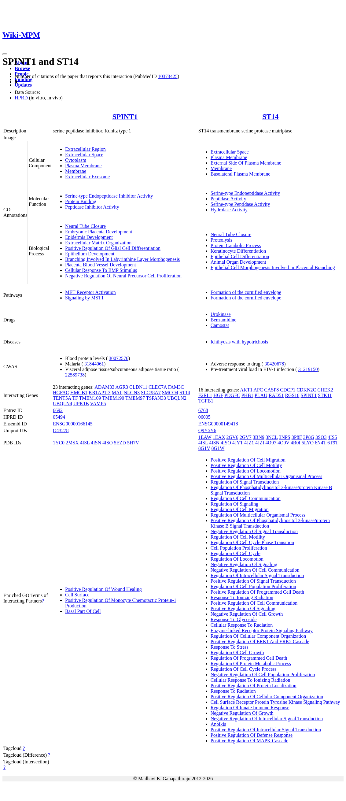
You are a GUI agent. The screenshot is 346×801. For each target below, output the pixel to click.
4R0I (295, 442)
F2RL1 (205, 395)
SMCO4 (170, 392)
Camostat (220, 325)
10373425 (168, 76)
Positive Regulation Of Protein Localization (253, 685)
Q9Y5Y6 (207, 430)
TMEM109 (90, 398)
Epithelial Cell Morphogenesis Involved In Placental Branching (273, 267)
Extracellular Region (85, 149)
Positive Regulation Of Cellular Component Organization (267, 696)
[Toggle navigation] (4, 54)
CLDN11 (138, 387)
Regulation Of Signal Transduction (245, 481)
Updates (23, 84)
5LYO (308, 442)
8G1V (204, 448)
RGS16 (292, 395)
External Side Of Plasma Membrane (246, 162)
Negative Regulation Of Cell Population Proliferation (263, 674)
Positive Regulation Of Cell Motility (246, 465)
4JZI (259, 442)
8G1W (218, 448)
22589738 (75, 374)
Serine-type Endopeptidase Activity (245, 193)
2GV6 (232, 437)
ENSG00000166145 (73, 423)
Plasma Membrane (83, 165)
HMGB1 (78, 392)
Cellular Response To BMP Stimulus (101, 270)
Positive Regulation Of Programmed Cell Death (257, 592)
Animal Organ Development (238, 262)
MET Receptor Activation (90, 292)
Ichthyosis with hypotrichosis (239, 341)
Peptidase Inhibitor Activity (92, 207)
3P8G (308, 437)
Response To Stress (229, 647)
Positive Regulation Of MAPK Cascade (249, 740)
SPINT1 (125, 117)
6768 (203, 410)
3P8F (297, 437)
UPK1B (81, 403)
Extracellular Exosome (87, 176)
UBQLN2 (176, 398)
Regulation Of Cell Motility (238, 537)
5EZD (120, 442)
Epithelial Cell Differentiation (240, 256)
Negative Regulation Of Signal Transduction (254, 531)
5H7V (133, 442)
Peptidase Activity (228, 198)
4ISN (96, 442)
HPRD (21, 97)
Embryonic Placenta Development (98, 231)
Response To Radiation (233, 691)
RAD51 (276, 395)
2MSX (72, 442)
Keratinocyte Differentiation (238, 251)
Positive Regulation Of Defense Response (252, 735)
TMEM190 (113, 398)
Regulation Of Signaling (234, 503)
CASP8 (271, 389)
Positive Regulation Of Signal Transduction (253, 581)
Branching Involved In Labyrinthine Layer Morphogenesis (122, 259)
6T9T (332, 442)
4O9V (283, 442)
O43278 (61, 430)
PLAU (261, 395)
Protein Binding (80, 201)
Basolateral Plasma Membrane (241, 173)
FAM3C (176, 387)
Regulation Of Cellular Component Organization (258, 636)
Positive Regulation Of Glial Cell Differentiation (112, 248)
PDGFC (232, 395)
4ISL (85, 442)
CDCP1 (287, 389)
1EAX (219, 437)
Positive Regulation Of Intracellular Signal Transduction (266, 729)
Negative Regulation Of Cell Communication (255, 570)
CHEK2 (325, 389)
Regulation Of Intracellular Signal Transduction (257, 575)
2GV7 (246, 437)
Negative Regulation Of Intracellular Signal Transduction (267, 718)
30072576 (118, 358)
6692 (58, 410)
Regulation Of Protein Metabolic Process (251, 663)
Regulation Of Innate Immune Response (250, 707)
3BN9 (258, 437)
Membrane (75, 171)
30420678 (274, 363)
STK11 (325, 395)
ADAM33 (104, 387)
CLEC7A (158, 387)
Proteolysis (221, 240)
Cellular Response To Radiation (242, 625)
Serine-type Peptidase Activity (240, 204)
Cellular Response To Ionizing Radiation (250, 680)
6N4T (320, 442)
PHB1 (247, 395)
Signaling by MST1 (84, 297)
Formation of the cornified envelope (246, 292)
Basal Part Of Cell (83, 611)
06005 (204, 417)
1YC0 (58, 442)
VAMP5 (98, 403)
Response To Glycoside (234, 619)
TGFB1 (205, 400)
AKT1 (246, 389)
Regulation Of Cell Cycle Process (244, 669)
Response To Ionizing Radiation (242, 597)
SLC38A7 (151, 392)
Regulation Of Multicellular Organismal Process (258, 514)
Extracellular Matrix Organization (98, 242)
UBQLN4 (62, 403)
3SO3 (320, 437)
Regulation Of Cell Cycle (235, 553)
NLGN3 (131, 392)
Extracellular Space (84, 154)
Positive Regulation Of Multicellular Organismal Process (266, 476)
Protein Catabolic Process (236, 245)
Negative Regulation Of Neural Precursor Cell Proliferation (123, 275)
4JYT (237, 442)
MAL (117, 392)
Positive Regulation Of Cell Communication (254, 603)
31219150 (308, 369)
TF (75, 398)
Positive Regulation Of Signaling (243, 608)
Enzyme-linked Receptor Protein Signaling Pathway (262, 630)
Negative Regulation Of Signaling (244, 564)
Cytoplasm (75, 160)
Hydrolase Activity (229, 209)
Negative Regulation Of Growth (242, 713)
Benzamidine (223, 319)
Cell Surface (77, 594)
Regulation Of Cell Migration (240, 509)
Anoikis (218, 724)
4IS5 (332, 437)
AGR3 (121, 387)
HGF (218, 395)
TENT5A (62, 398)
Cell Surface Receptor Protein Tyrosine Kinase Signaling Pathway (275, 702)
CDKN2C (306, 389)
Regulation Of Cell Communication (246, 498)
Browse (22, 68)
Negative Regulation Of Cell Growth (247, 614)
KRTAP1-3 (100, 392)
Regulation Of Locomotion (237, 559)
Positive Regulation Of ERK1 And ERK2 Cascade (260, 641)
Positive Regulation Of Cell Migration (248, 459)
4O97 (270, 442)
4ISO (107, 442)
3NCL (272, 437)
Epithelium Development (89, 253)
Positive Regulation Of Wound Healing (103, 589)
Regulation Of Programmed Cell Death (249, 658)
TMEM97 (135, 398)
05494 (59, 417)
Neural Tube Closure (85, 226)
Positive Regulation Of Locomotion (246, 470)
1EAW (205, 437)
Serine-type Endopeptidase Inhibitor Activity (109, 195)
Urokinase (221, 314)
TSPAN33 (156, 398)
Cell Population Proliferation (239, 548)
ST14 (270, 117)
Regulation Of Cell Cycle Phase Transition (252, 542)
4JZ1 (249, 442)
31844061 (94, 363)
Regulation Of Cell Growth (237, 652)
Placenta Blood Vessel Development (100, 264)
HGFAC (61, 392)
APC (258, 389)
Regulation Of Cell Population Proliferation (253, 586)
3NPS (284, 437)
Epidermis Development (89, 237)
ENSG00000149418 (218, 423)
